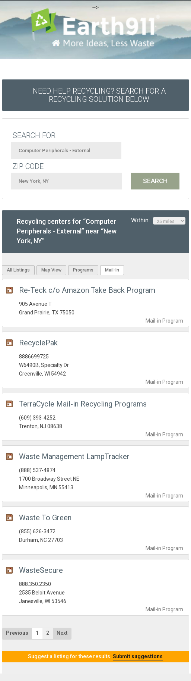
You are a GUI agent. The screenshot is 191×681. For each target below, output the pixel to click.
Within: (158, 220)
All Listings (18, 270)
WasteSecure (41, 570)
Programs (83, 270)
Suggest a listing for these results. (95, 656)
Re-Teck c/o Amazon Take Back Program (87, 290)
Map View (51, 270)
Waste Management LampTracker (74, 456)
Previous (17, 633)
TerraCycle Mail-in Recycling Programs (83, 403)
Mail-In (112, 270)
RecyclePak (38, 342)
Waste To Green (45, 517)
